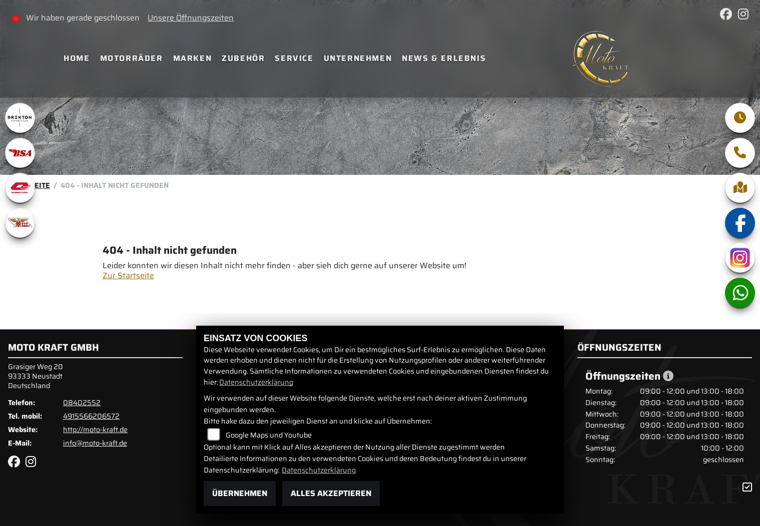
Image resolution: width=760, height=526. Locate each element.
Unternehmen (358, 58)
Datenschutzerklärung (256, 382)
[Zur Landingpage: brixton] (20, 118)
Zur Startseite (128, 275)
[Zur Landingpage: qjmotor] (20, 188)
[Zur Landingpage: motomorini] (20, 223)
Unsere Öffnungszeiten (191, 17)
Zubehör (243, 58)
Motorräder (131, 58)
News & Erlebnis (444, 58)
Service (294, 58)
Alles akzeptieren (331, 493)
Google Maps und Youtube (269, 435)
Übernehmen (239, 493)
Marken (192, 58)
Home (77, 58)
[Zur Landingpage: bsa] (20, 153)
